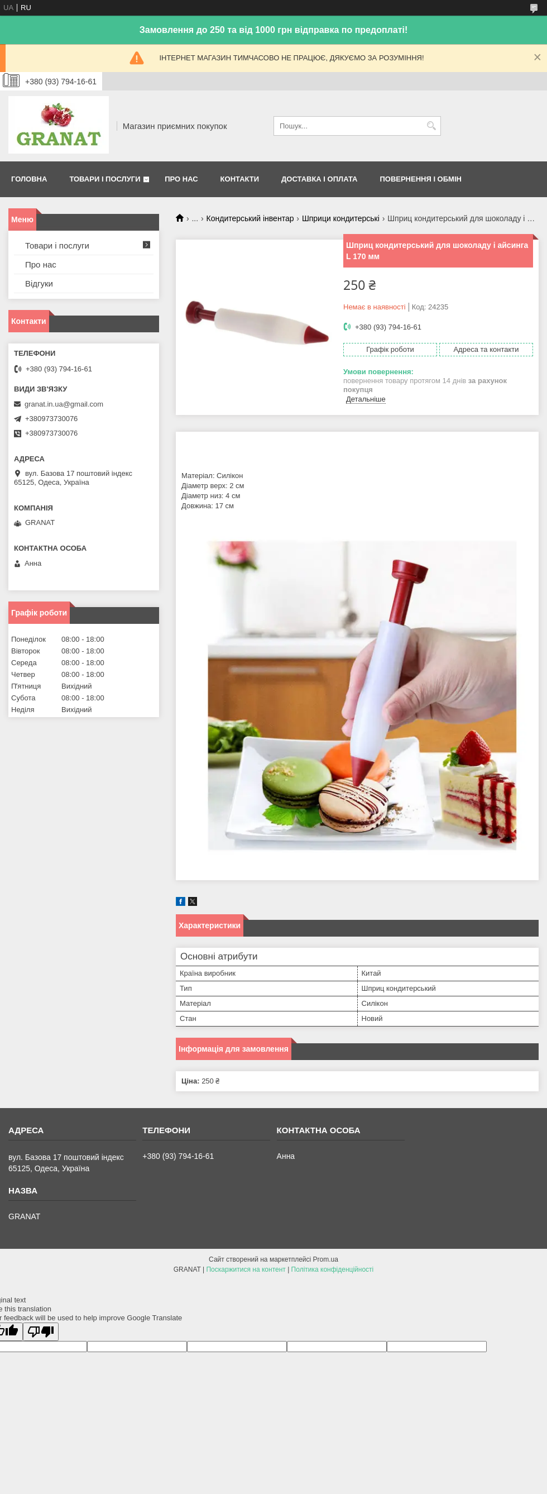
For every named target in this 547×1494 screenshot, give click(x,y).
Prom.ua (325, 1259)
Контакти (240, 179)
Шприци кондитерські (341, 218)
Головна (29, 179)
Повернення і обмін (421, 179)
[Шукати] (431, 126)
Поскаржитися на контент (245, 1269)
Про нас (181, 179)
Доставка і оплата (319, 179)
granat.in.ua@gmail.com (64, 404)
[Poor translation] (41, 1332)
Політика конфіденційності (332, 1269)
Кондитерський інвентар (250, 218)
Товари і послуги (104, 179)
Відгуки (39, 283)
